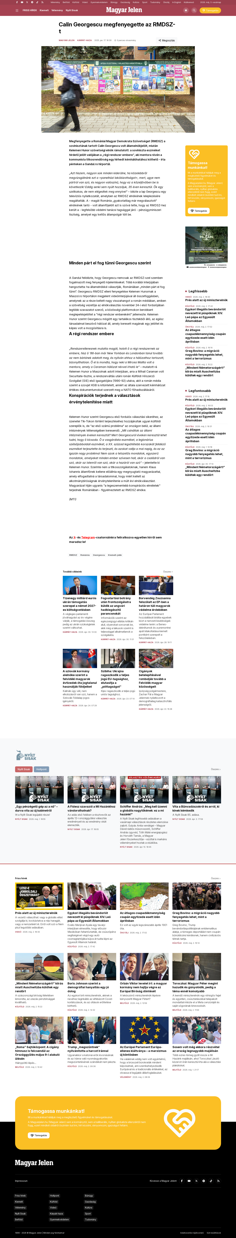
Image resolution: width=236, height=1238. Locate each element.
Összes (168, 571)
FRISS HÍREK (30, 10)
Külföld (75, 2)
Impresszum (21, 1180)
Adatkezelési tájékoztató (192, 1233)
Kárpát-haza (84, 40)
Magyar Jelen (67, 40)
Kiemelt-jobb (115, 555)
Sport (144, 2)
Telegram (88, 537)
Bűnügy (114, 2)
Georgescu (99, 555)
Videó (85, 2)
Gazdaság (125, 2)
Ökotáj (166, 2)
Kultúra (136, 2)
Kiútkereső (189, 2)
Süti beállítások (214, 1233)
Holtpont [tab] (41, 769)
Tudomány (155, 2)
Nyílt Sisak (72, 10)
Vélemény (55, 2)
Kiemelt (44, 10)
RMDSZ (73, 555)
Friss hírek (20, 1195)
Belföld (66, 2)
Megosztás (166, 40)
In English (176, 2)
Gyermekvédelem (99, 2)
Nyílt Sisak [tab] (24, 769)
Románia (85, 555)
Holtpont (54, 1195)
